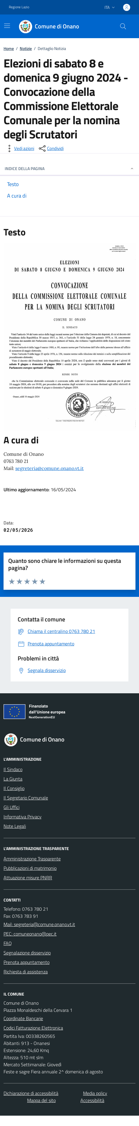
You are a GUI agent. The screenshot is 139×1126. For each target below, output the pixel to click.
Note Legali (15, 826)
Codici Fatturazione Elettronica (33, 1027)
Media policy (95, 1093)
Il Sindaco (13, 769)
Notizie (26, 48)
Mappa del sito (41, 1100)
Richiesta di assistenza (26, 971)
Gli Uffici (11, 807)
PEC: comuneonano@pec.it (30, 933)
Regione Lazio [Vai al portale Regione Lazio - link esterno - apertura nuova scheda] (19, 7)
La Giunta (13, 778)
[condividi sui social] (51, 148)
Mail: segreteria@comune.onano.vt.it (39, 924)
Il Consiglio (14, 788)
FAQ (8, 943)
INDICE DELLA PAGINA (69, 168)
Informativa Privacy (23, 816)
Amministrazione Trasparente (32, 858)
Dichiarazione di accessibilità (31, 1093)
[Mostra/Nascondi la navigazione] (7, 25)
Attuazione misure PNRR (28, 877)
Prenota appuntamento (26, 962)
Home (9, 48)
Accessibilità (92, 1100)
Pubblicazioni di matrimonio (30, 868)
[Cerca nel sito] (123, 26)
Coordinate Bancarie (23, 1018)
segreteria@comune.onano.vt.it (49, 468)
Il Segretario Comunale (26, 797)
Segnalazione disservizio (27, 952)
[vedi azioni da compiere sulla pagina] (19, 148)
